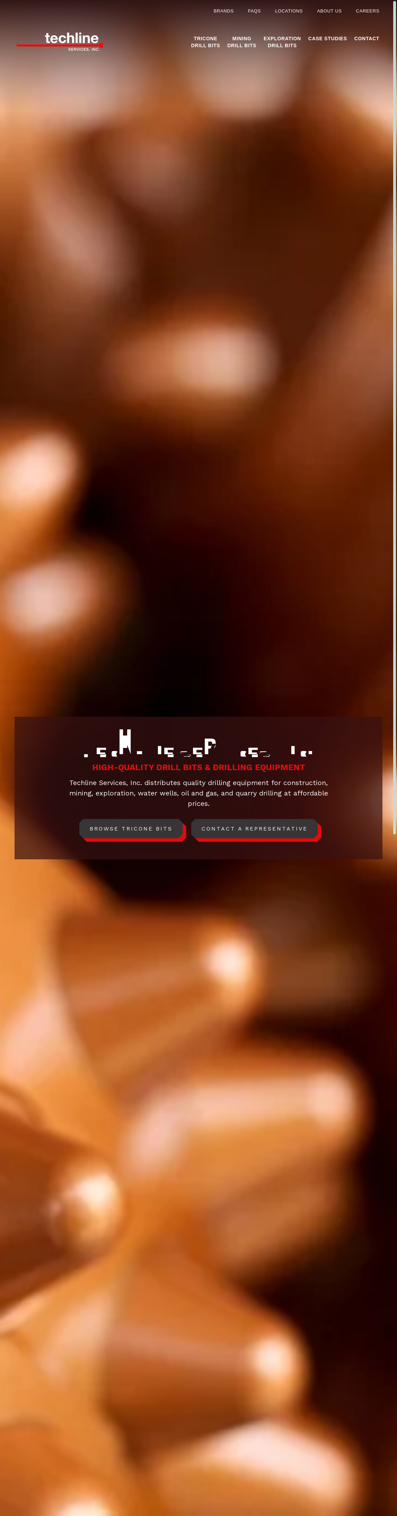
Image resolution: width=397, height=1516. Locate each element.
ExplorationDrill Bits (282, 42)
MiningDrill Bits (241, 42)
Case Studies (327, 38)
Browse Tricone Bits (131, 828)
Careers (367, 11)
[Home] (60, 42)
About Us (329, 11)
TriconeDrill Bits (205, 42)
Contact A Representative (254, 828)
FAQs (254, 11)
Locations (289, 11)
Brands (224, 11)
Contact (366, 38)
